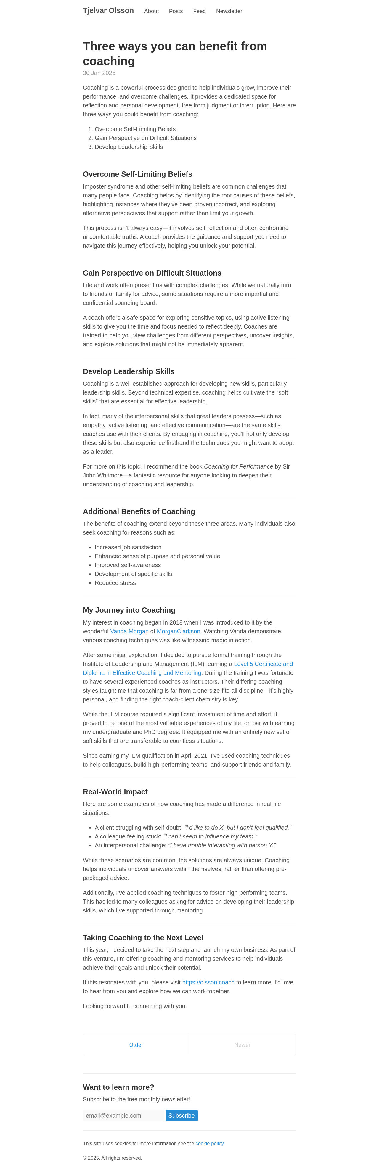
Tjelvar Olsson (108, 10)
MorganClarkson (178, 631)
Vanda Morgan (129, 631)
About (151, 11)
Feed (199, 11)
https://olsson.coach (208, 982)
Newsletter (229, 11)
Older (136, 1045)
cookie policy (209, 1143)
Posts (176, 11)
